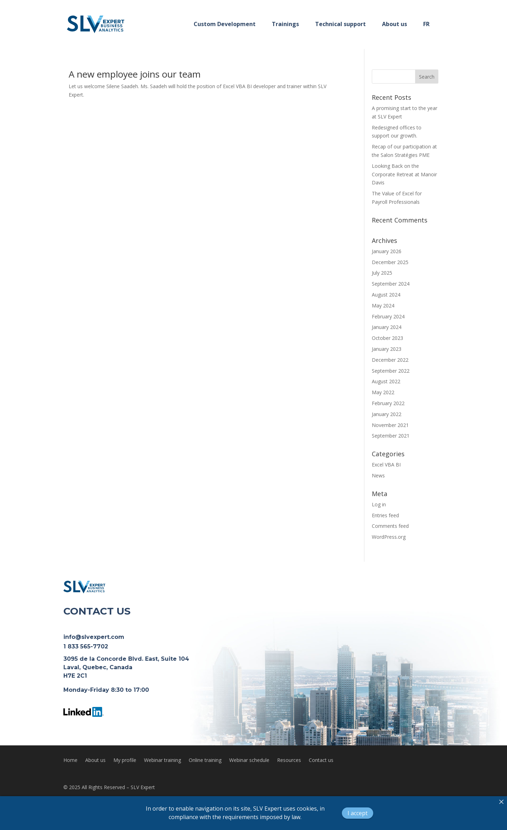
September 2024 (390, 283)
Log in (379, 504)
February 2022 (388, 403)
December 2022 (390, 359)
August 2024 (386, 294)
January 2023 (386, 349)
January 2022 (386, 414)
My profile (124, 760)
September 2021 (390, 435)
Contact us (321, 760)
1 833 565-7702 (85, 646)
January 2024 (386, 327)
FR (426, 24)
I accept (358, 813)
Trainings (285, 24)
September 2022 (390, 370)
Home (70, 760)
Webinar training (162, 760)
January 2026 (386, 251)
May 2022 (383, 392)
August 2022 (386, 381)
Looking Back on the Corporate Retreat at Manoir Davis (404, 174)
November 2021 (390, 425)
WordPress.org (389, 536)
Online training (205, 760)
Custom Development (225, 24)
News (378, 475)
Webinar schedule (249, 760)
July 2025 (382, 272)
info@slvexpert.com (93, 637)
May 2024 (383, 305)
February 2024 (388, 316)
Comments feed (390, 526)
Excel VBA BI (386, 464)
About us (394, 24)
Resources (289, 760)
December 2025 (390, 262)
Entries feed (385, 515)
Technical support (340, 24)
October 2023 (387, 338)
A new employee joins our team (135, 74)
